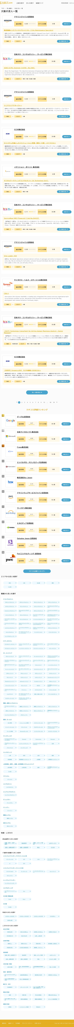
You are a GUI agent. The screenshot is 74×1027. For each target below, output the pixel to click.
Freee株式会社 (22, 447)
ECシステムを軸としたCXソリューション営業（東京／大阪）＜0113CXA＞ (30, 143)
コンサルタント (7, 784)
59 (54, 402)
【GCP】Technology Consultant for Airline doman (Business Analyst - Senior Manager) (33, 332)
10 (44, 402)
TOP (2, 8)
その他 (52, 847)
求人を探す (30, 3)
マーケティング (7, 736)
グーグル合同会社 (23, 417)
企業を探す (20, 3)
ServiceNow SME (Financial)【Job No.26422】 (21, 218)
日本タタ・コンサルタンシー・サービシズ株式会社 (33, 54)
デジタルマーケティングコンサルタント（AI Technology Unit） (26, 181)
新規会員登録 (64, 3)
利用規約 (18, 1023)
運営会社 (4, 1023)
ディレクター (7, 799)
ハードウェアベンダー (9, 880)
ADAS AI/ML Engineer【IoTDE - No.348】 (19, 68)
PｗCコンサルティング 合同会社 (29, 554)
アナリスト (6, 776)
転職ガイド (39, 3)
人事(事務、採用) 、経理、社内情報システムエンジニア (18, 764)
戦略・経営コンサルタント (10, 703)
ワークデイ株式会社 (24, 508)
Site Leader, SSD (10, 256)
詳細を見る (66, 23)
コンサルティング (8, 888)
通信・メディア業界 (38, 843)
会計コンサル (7, 823)
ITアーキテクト (7, 641)
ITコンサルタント (8, 599)
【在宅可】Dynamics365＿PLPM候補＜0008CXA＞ (22, 370)
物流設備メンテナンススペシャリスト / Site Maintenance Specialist (28, 30)
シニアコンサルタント (9, 791)
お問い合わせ (38, 1023)
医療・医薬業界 (24, 847)
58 (50, 402)
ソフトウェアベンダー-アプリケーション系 (15, 856)
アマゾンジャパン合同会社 (24, 17)
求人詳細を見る (63, 41)
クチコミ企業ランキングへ (37, 571)
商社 (38, 847)
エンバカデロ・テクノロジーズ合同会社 (32, 462)
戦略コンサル (7, 815)
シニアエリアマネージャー (13, 105)
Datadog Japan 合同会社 (27, 538)
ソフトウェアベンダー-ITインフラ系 (13, 868)
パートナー (6, 807)
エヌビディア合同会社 (25, 523)
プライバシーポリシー (27, 1023)
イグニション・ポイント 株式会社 (26, 167)
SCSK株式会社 (19, 129)
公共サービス (52, 843)
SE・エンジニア (7, 653)
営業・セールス (7, 719)
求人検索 (9, 8)
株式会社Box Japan (24, 477)
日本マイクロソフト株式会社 (27, 432)
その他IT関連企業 (8, 896)
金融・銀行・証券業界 (9, 843)
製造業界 (24, 843)
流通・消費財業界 (10, 847)
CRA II (6, 293)
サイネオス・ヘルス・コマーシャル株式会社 (30, 280)
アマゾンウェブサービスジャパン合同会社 (32, 493)
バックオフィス (7, 752)
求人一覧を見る (36, 392)
